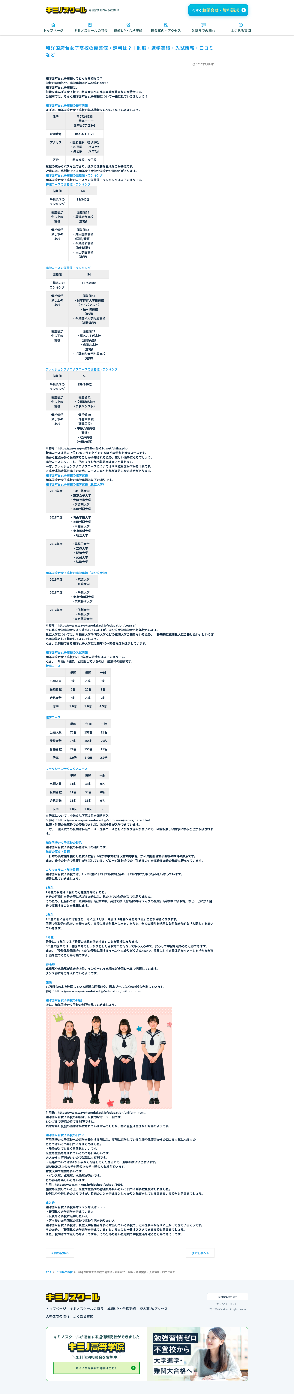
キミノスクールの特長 (87, 1309)
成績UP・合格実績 (121, 1309)
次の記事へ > (200, 1253)
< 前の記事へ (60, 1253)
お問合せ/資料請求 (227, 1296)
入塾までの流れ (57, 1316)
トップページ (56, 1309)
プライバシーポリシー (227, 1304)
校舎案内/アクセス (154, 1309)
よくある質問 (83, 1316)
